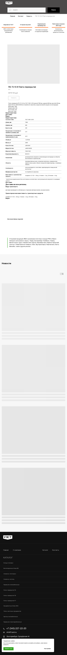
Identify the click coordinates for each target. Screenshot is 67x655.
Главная (12, 16)
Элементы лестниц (8, 579)
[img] (9, 3)
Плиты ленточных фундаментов (12, 611)
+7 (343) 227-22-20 (16, 629)
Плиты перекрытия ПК (9, 590)
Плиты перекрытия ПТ (9, 600)
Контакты (55, 550)
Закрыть (29, 16)
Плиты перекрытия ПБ (9, 595)
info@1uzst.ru (12, 632)
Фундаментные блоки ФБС (10, 606)
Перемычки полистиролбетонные (12, 622)
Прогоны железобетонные (10, 616)
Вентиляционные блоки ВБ (11, 568)
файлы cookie (14, 643)
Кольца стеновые (8, 563)
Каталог (21, 16)
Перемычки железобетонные (11, 584)
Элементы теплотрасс (9, 573)
